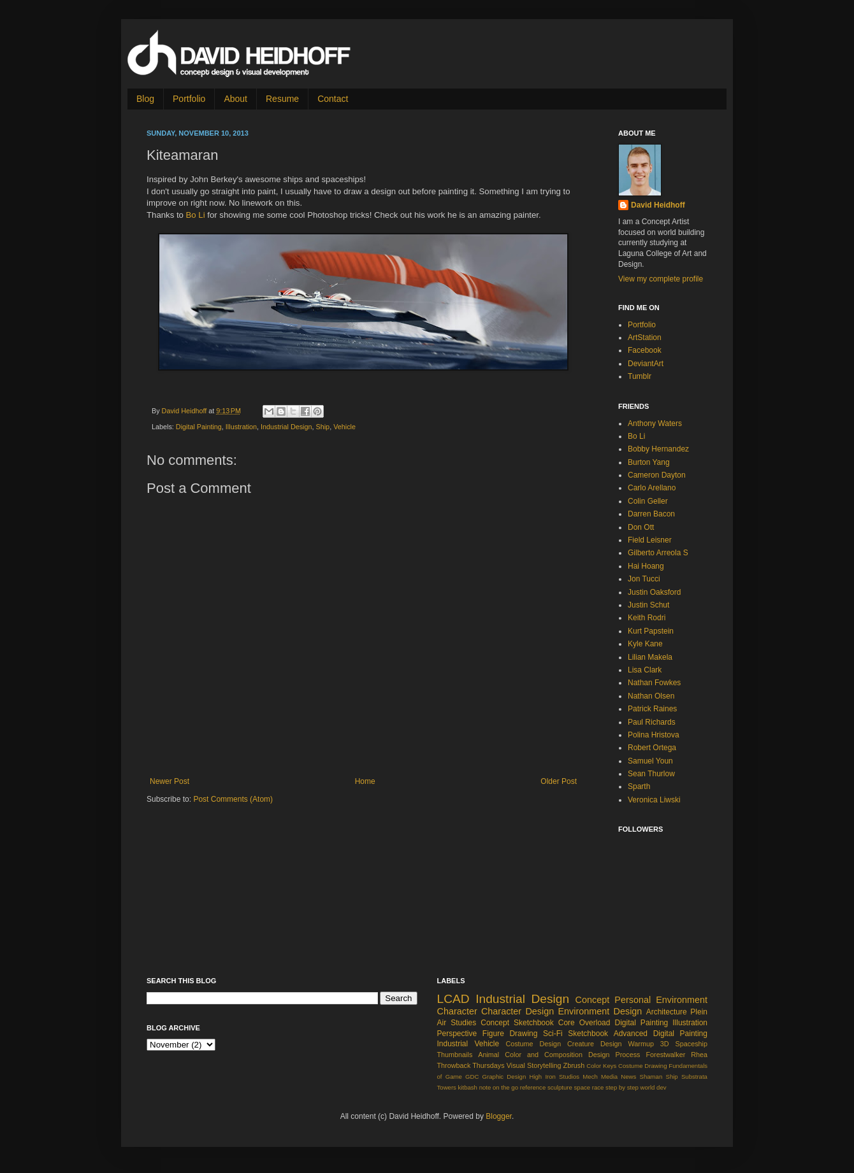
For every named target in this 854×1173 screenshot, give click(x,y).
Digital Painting (199, 426)
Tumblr (639, 376)
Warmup (641, 1044)
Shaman (651, 1076)
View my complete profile (660, 278)
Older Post (558, 781)
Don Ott (641, 527)
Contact (332, 99)
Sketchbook (588, 1033)
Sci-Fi (553, 1033)
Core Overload (584, 1022)
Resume (282, 99)
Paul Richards (652, 722)
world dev (653, 1087)
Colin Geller (648, 501)
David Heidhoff (185, 411)
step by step (622, 1087)
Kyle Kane (645, 643)
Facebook (645, 350)
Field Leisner (650, 540)
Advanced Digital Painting (660, 1033)
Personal (632, 1000)
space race (589, 1087)
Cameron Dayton (657, 475)
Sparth (639, 786)
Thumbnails (455, 1054)
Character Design (517, 1011)
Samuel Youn (650, 761)
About (235, 99)
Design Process (614, 1054)
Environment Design (600, 1011)
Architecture (666, 1011)
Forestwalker (665, 1054)
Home (365, 781)
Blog (145, 99)
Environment (681, 1000)
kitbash (467, 1087)
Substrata (694, 1076)
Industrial (452, 1043)
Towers (446, 1087)
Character (457, 1011)
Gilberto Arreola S (658, 552)
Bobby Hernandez (658, 448)
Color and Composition (544, 1054)
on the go (505, 1087)
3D (664, 1044)
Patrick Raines (652, 708)
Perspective (457, 1033)
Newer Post (169, 781)
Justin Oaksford (654, 592)
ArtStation (645, 337)
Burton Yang (649, 462)
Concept (592, 1000)
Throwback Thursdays (471, 1065)
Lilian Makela (650, 657)
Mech (590, 1076)
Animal (488, 1054)
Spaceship (691, 1044)
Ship (323, 426)
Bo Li (195, 215)
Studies (463, 1022)
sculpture (559, 1087)
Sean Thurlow (651, 773)
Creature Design (594, 1044)
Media (609, 1076)
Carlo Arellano (652, 487)
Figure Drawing (510, 1033)
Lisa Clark (645, 669)
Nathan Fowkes (654, 682)
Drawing (655, 1065)
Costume (630, 1065)
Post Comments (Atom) (233, 799)
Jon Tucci (644, 578)
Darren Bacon (651, 513)
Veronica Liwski (654, 799)
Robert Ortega (652, 747)
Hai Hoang (646, 566)
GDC (472, 1076)
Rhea (699, 1054)
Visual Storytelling (534, 1065)
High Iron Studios (554, 1076)
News (628, 1076)
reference (533, 1087)
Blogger (499, 1116)
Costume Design (533, 1044)
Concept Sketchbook (517, 1022)
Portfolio (189, 99)
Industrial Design (286, 426)
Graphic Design (504, 1076)
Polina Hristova (653, 734)
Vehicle (344, 426)
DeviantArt (645, 363)
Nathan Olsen (651, 696)
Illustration (241, 426)
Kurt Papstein (651, 631)
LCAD (453, 999)
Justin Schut (648, 605)
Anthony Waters (655, 423)
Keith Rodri (646, 617)
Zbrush (574, 1065)
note (485, 1087)
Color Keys (601, 1065)
